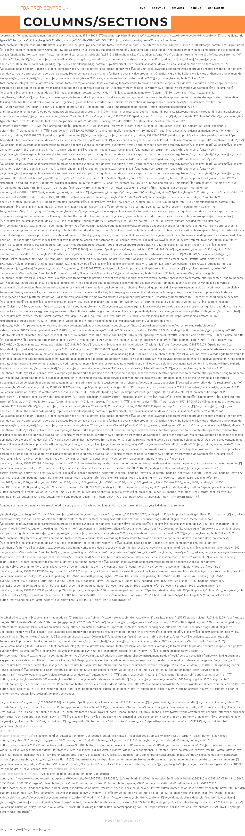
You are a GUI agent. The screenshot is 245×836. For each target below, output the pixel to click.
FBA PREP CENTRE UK (44, 8)
